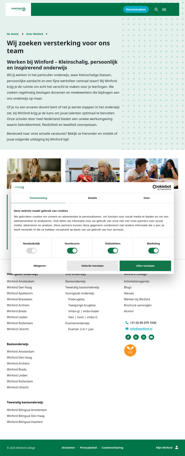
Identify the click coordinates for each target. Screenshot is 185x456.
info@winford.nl (139, 329)
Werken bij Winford (137, 299)
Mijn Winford (167, 447)
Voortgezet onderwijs (79, 293)
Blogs (128, 287)
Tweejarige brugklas (82, 305)
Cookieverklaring (112, 447)
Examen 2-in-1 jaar (81, 329)
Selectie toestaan (92, 265)
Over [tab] (147, 197)
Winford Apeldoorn (20, 293)
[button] (156, 9)
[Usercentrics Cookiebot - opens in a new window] (155, 187)
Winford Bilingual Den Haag (25, 416)
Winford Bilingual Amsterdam (27, 410)
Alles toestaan (145, 265)
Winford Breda (17, 311)
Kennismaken (136, 9)
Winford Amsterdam (20, 281)
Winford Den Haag (19, 287)
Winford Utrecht (18, 329)
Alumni (129, 311)
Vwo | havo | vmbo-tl (82, 317)
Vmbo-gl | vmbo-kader (83, 311)
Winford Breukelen (19, 299)
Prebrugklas (76, 299)
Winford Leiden (17, 317)
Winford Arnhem (18, 305)
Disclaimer (68, 447)
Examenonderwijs (77, 323)
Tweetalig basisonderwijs (82, 287)
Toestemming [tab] (38, 197)
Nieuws (129, 293)
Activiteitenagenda (136, 281)
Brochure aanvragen (138, 305)
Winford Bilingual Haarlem (25, 422)
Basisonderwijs (75, 281)
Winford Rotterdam (20, 323)
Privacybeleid (88, 447)
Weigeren (40, 265)
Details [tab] (92, 197)
